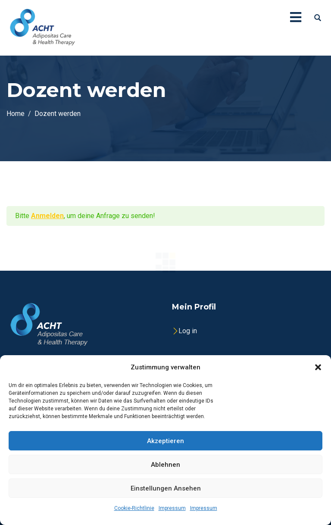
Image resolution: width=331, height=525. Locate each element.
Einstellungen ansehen (166, 488)
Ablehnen (165, 465)
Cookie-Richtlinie (134, 508)
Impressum (172, 508)
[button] (318, 367)
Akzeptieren (165, 441)
